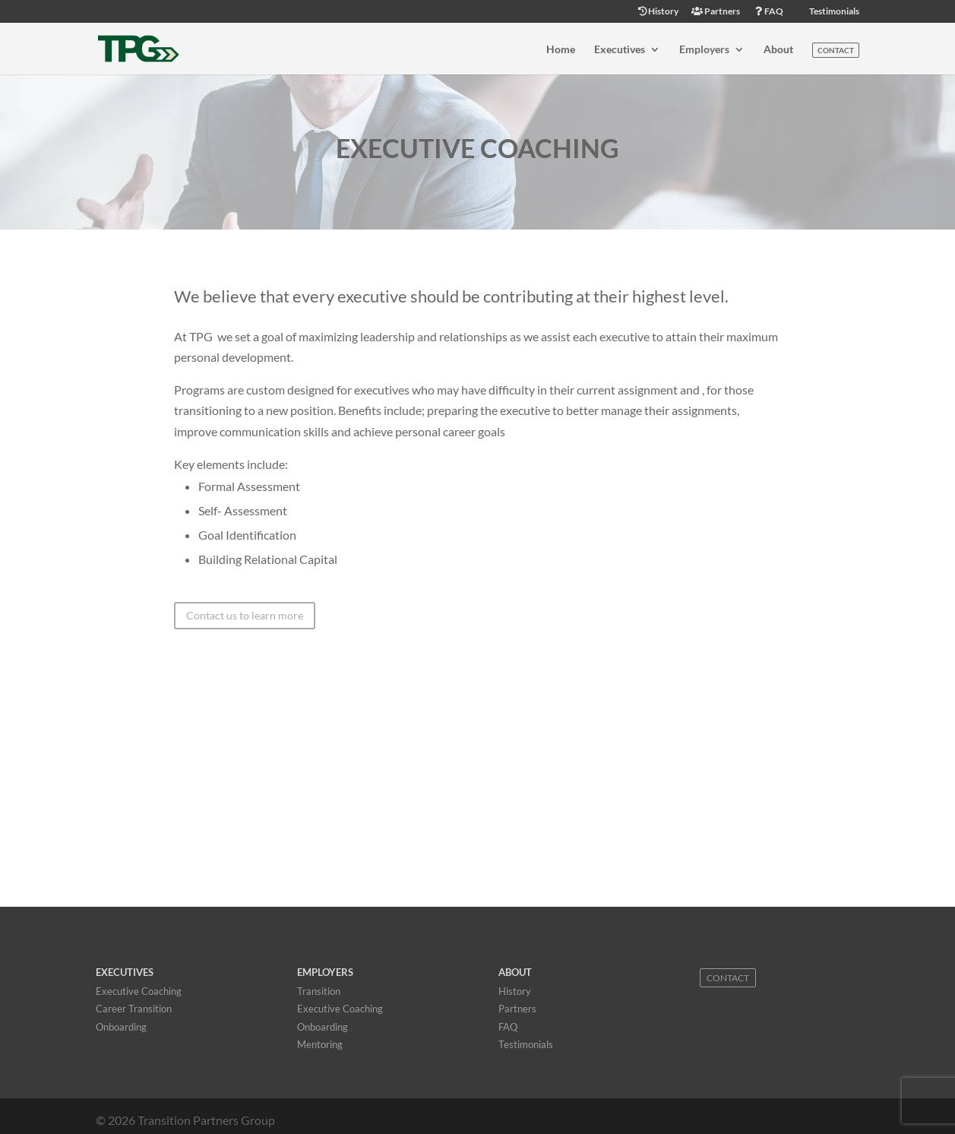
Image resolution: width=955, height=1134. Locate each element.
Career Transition (134, 1009)
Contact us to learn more (244, 615)
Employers (704, 49)
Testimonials (833, 12)
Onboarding (121, 1027)
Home (560, 49)
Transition (318, 991)
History (657, 12)
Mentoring (320, 1044)
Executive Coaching (139, 991)
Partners (715, 12)
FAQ (768, 12)
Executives (619, 49)
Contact (835, 50)
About (778, 49)
